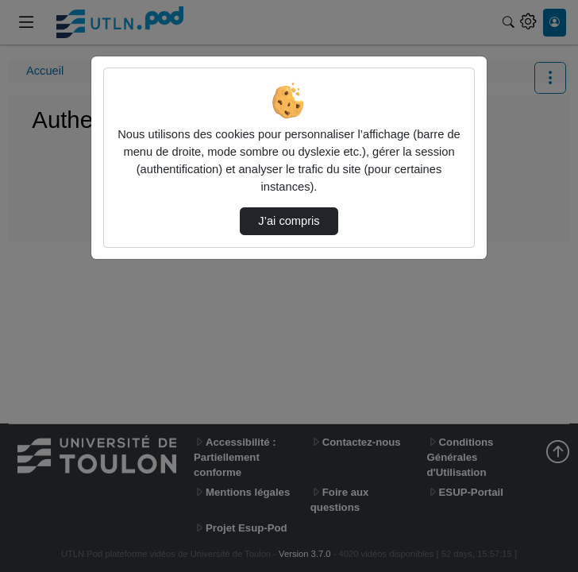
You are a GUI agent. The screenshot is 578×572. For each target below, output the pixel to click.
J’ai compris (288, 220)
